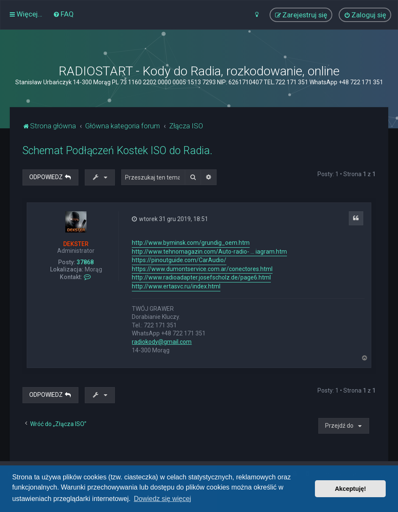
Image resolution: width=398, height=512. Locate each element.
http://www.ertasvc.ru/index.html (176, 286)
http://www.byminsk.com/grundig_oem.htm (191, 242)
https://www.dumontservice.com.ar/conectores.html (202, 269)
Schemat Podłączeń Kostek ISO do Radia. (117, 150)
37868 (85, 262)
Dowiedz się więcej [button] (162, 498)
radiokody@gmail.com (162, 341)
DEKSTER (76, 244)
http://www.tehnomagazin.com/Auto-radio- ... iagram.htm (209, 251)
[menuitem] (63, 14)
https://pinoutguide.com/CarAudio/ (179, 260)
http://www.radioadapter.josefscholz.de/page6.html (201, 277)
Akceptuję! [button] (350, 488)
